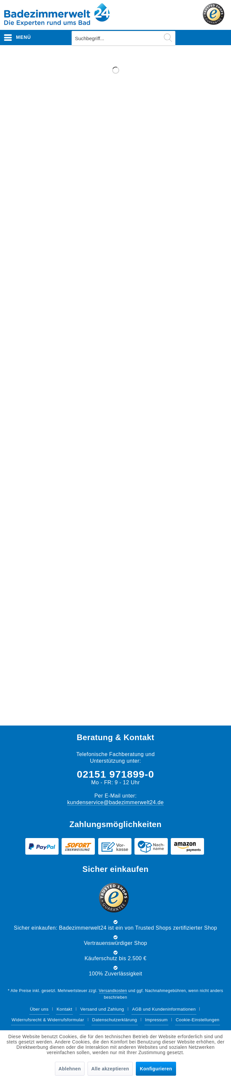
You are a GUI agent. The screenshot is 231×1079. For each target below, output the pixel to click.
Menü (17, 36)
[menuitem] (17, 37)
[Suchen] (167, 37)
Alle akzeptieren (110, 1068)
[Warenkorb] (220, 37)
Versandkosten (113, 990)
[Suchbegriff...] (123, 38)
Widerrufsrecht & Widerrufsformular (48, 1019)
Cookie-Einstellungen (197, 1019)
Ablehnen (70, 1068)
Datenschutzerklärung (114, 1019)
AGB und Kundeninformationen (164, 1009)
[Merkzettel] (187, 37)
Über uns (39, 1009)
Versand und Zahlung (102, 1009)
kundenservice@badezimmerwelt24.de (115, 802)
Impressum (156, 1019)
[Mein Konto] (204, 37)
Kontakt (64, 1009)
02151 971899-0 (115, 774)
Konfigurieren (156, 1068)
